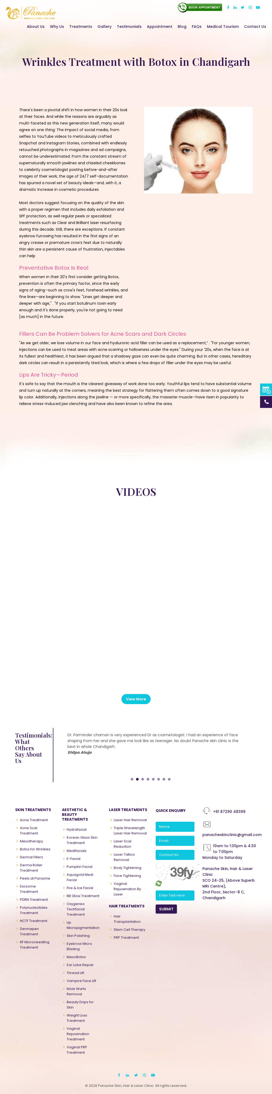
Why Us (57, 26)
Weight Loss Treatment (77, 1018)
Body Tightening (127, 867)
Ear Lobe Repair (80, 964)
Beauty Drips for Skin (80, 1005)
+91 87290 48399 (229, 811)
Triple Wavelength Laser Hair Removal (130, 830)
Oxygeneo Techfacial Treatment (76, 909)
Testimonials (129, 26)
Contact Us (255, 26)
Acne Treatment (34, 819)
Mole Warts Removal (76, 991)
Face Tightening (127, 875)
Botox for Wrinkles (35, 849)
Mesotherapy (31, 841)
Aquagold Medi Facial (80, 877)
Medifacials (77, 850)
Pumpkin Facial (79, 866)
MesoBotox (76, 956)
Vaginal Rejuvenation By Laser (127, 889)
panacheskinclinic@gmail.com (232, 834)
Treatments (80, 26)
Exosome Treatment (29, 889)
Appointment (159, 26)
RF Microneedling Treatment (34, 945)
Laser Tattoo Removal (124, 857)
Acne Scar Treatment (29, 830)
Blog (182, 26)
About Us (36, 26)
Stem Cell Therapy (129, 929)
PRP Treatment (126, 937)
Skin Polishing (78, 935)
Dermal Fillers (31, 857)
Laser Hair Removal (130, 819)
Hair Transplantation (127, 919)
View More (136, 699)
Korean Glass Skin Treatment (82, 840)
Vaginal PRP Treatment (77, 1050)
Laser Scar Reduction (123, 844)
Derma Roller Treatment (31, 868)
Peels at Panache (35, 878)
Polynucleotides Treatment (34, 910)
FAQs (197, 26)
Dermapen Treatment (29, 931)
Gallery (104, 26)
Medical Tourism (223, 26)
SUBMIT (166, 909)
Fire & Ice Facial (80, 887)
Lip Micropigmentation (83, 925)
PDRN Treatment (34, 899)
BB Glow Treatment (83, 895)
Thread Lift (75, 972)
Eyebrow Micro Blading (79, 946)
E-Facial (73, 858)
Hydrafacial (77, 829)
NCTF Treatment (33, 920)
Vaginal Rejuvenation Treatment (78, 1034)
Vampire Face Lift (81, 980)
